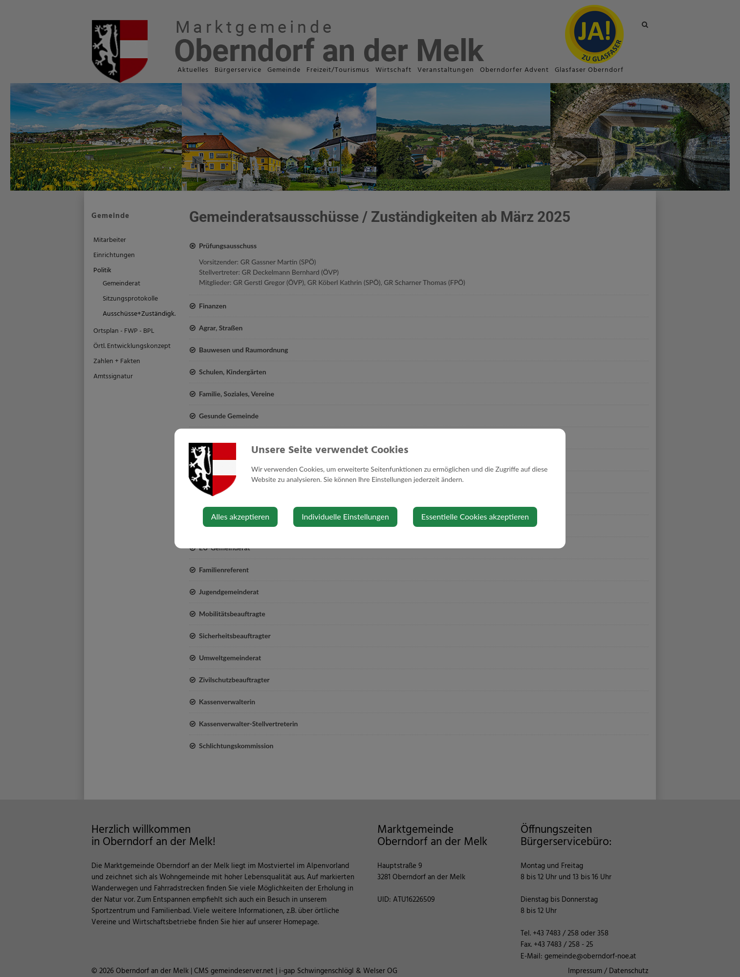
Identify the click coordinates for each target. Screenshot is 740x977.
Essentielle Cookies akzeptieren (475, 516)
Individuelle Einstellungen (345, 516)
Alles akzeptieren (240, 516)
